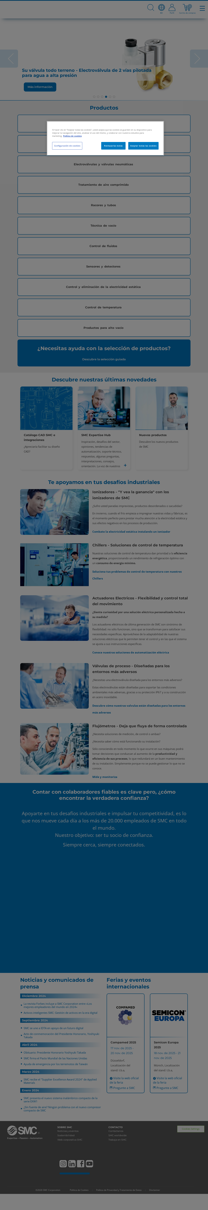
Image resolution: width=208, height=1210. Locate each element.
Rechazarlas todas (113, 145)
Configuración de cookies (67, 145)
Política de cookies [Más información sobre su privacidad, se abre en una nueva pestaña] (72, 136)
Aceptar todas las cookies (143, 145)
